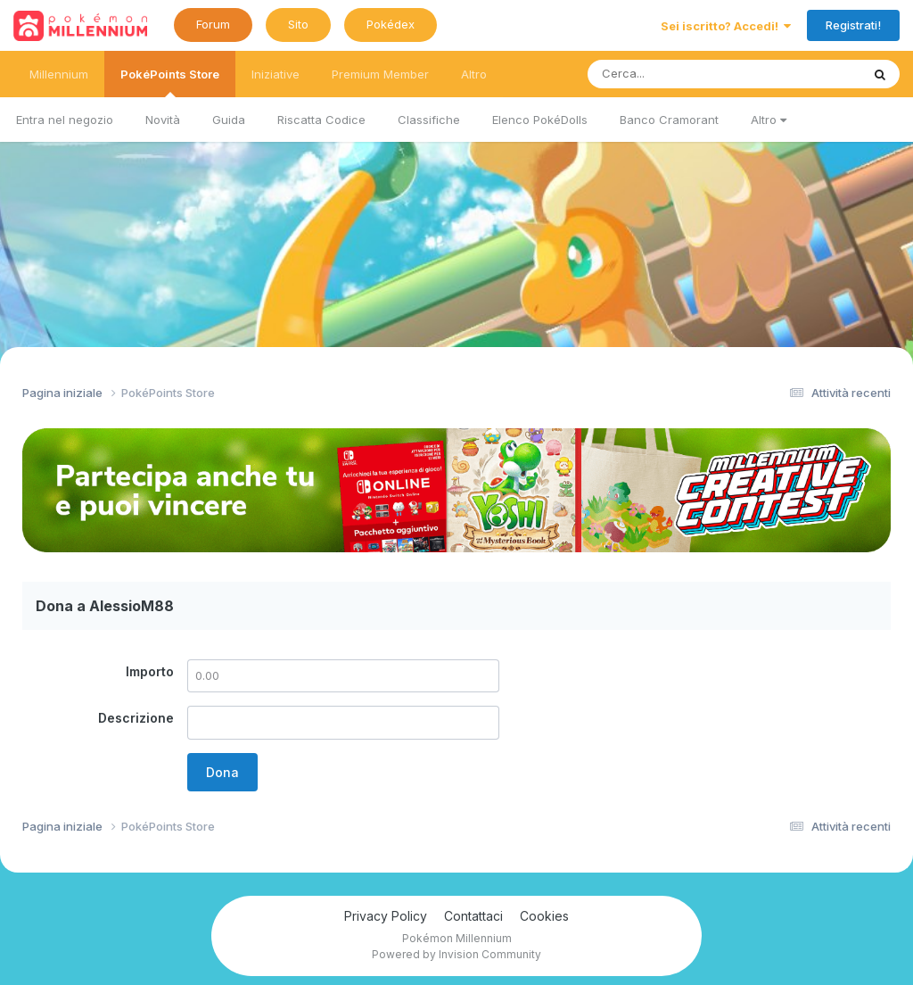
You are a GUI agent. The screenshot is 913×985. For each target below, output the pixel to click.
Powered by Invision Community (456, 954)
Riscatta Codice (321, 119)
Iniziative (275, 74)
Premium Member (380, 74)
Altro (768, 119)
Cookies (544, 915)
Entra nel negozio (64, 119)
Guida (228, 119)
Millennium (58, 74)
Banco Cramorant (669, 119)
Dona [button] (222, 772)
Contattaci (473, 915)
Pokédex (390, 24)
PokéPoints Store (169, 82)
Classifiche (429, 119)
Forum (213, 24)
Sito (298, 24)
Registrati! (853, 25)
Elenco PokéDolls (540, 119)
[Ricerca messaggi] (682, 74)
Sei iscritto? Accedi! (726, 26)
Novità (162, 119)
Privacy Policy (385, 915)
